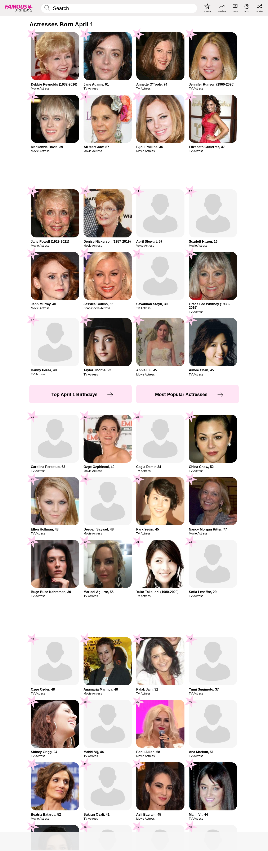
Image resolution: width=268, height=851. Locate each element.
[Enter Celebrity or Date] (119, 8)
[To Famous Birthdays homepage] (18, 8)
